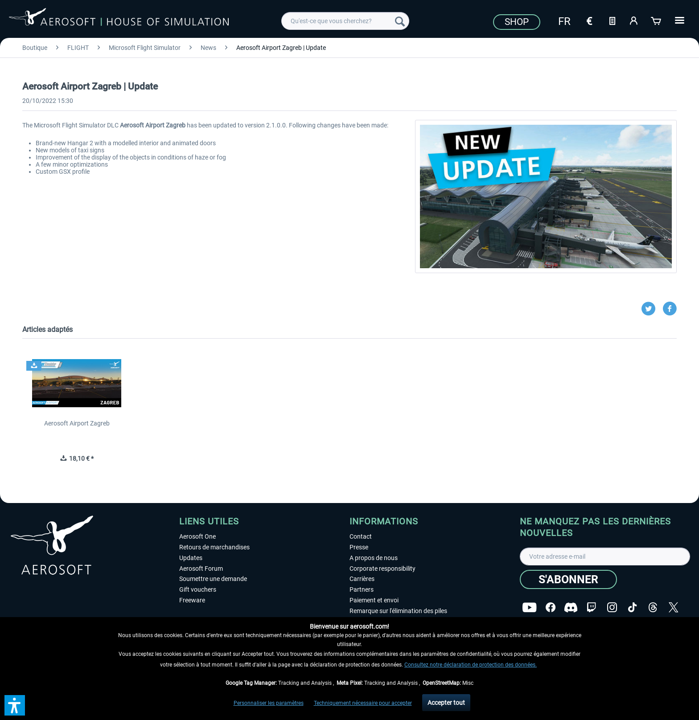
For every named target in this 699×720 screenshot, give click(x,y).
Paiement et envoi (374, 600)
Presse (359, 547)
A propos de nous (374, 557)
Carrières (362, 578)
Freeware (192, 600)
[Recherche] (400, 21)
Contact (361, 536)
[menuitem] (345, 21)
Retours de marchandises (214, 547)
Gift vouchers (197, 589)
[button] (14, 705)
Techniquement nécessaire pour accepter (363, 703)
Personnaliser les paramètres (269, 703)
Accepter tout (446, 702)
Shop (517, 21)
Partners (362, 589)
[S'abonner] (568, 579)
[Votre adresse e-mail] (605, 556)
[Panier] (657, 20)
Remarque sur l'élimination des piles (398, 610)
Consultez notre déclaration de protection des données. (470, 665)
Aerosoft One (197, 536)
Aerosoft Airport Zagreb (77, 423)
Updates (190, 557)
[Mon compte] (634, 20)
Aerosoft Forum (201, 568)
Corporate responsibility (382, 568)
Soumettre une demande (213, 578)
